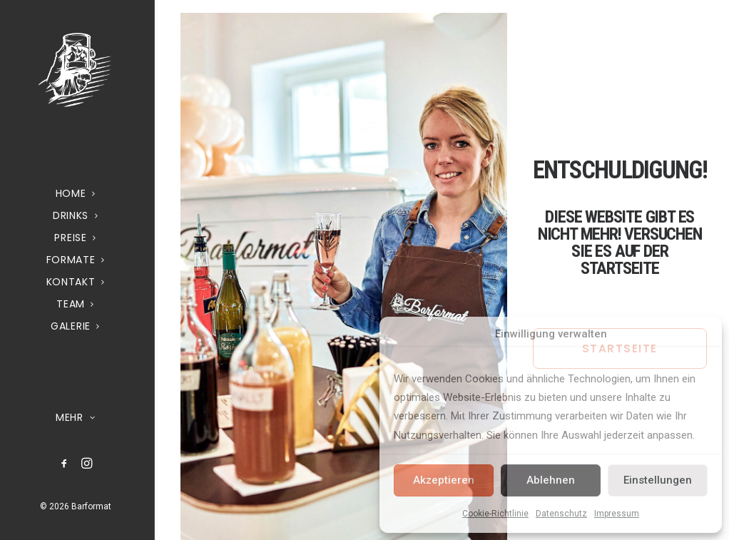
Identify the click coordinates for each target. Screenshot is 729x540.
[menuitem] (64, 464)
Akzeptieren (443, 480)
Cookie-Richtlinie (495, 514)
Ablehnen (550, 480)
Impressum (616, 514)
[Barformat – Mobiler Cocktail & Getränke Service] (75, 69)
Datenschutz (561, 514)
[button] (64, 464)
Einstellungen (657, 480)
